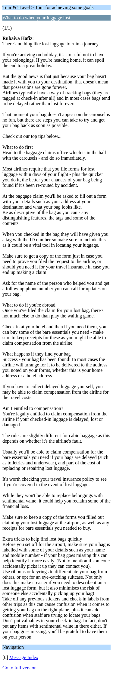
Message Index (23, 657)
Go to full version (19, 667)
